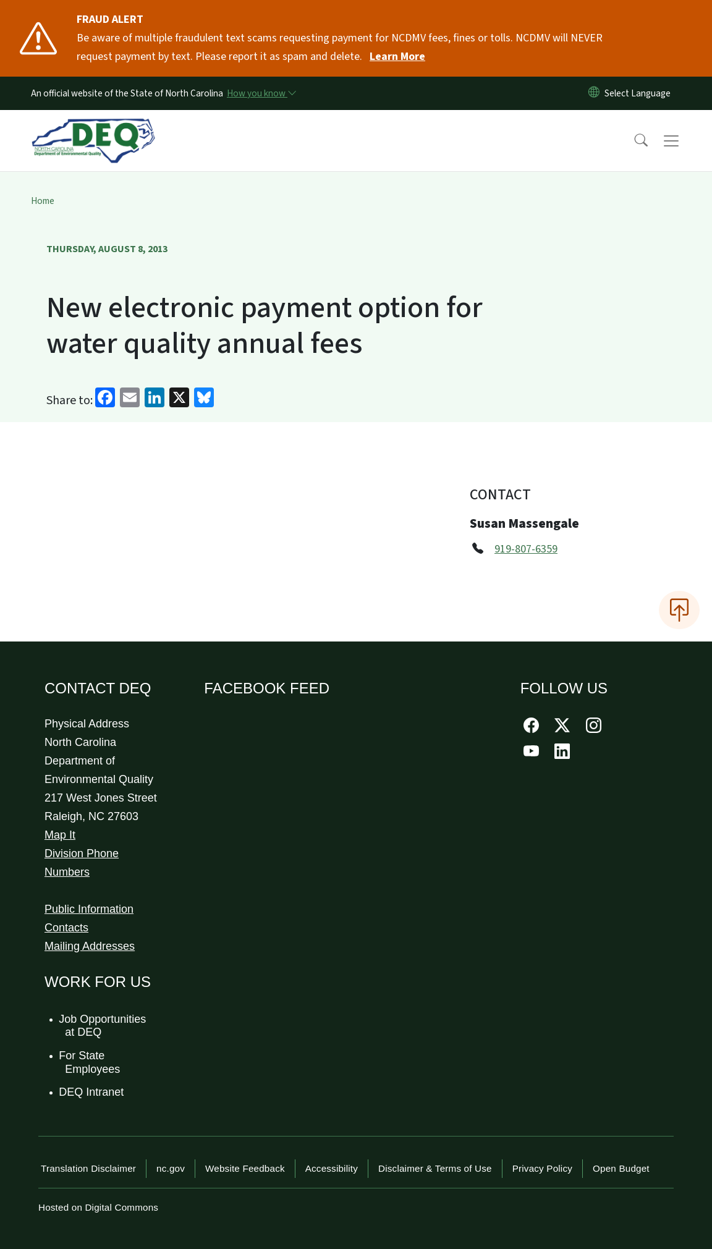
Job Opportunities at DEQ (103, 1026)
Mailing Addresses (89, 946)
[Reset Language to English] (594, 93)
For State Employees (90, 1062)
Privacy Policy (542, 1168)
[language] (640, 93)
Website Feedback (245, 1168)
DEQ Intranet (92, 1092)
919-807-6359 (525, 549)
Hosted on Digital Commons (98, 1207)
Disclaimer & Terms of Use (435, 1168)
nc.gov (170, 1168)
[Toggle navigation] (683, 141)
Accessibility (331, 1168)
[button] (633, 141)
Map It (59, 835)
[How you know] (261, 93)
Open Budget (621, 1168)
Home (42, 201)
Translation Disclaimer (88, 1168)
